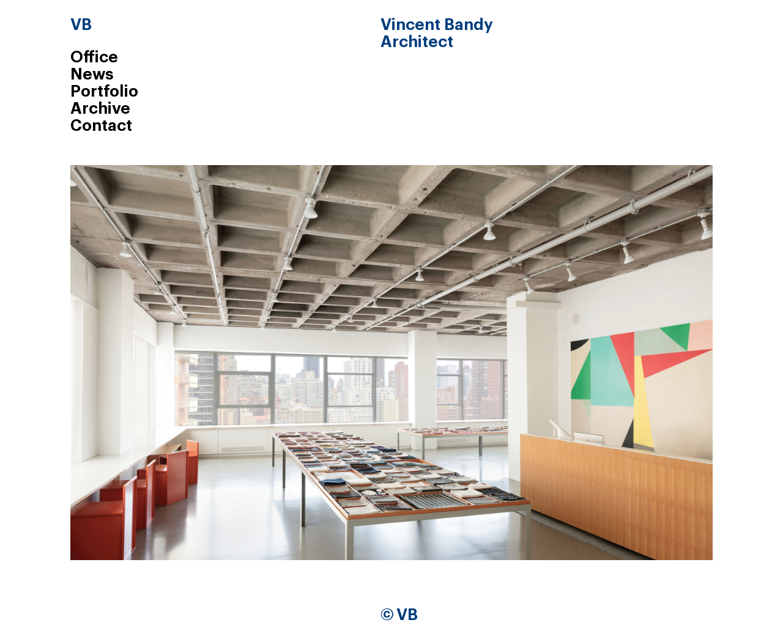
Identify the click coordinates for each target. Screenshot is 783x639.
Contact (101, 126)
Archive (100, 109)
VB (81, 25)
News (92, 75)
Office (94, 57)
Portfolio (104, 92)
